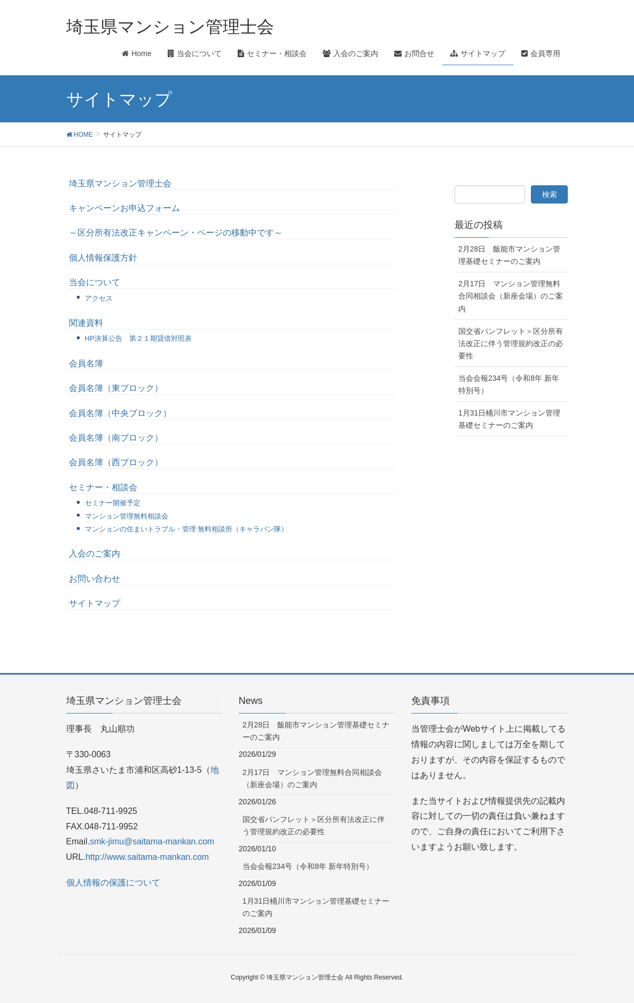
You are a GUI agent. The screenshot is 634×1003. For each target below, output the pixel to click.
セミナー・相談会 (103, 487)
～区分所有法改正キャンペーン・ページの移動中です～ (176, 232)
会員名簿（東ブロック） (116, 388)
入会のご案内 (94, 553)
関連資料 (86, 322)
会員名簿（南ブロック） (116, 437)
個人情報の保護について (113, 882)
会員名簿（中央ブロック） (120, 413)
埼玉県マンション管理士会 (120, 183)
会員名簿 (86, 363)
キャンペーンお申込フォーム (124, 208)
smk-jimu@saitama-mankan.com (152, 841)
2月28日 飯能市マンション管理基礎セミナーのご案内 (509, 255)
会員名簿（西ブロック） (116, 462)
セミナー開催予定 (112, 503)
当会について (94, 282)
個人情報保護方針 (103, 257)
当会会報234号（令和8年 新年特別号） (508, 384)
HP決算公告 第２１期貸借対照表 (138, 338)
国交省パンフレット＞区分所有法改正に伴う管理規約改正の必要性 (510, 343)
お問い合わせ (94, 578)
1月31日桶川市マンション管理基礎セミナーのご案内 (509, 419)
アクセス (99, 298)
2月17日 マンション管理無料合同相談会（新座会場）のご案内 (510, 295)
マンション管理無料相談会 (126, 516)
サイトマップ (94, 603)
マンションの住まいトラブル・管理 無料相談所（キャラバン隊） (186, 529)
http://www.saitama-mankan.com (147, 856)
